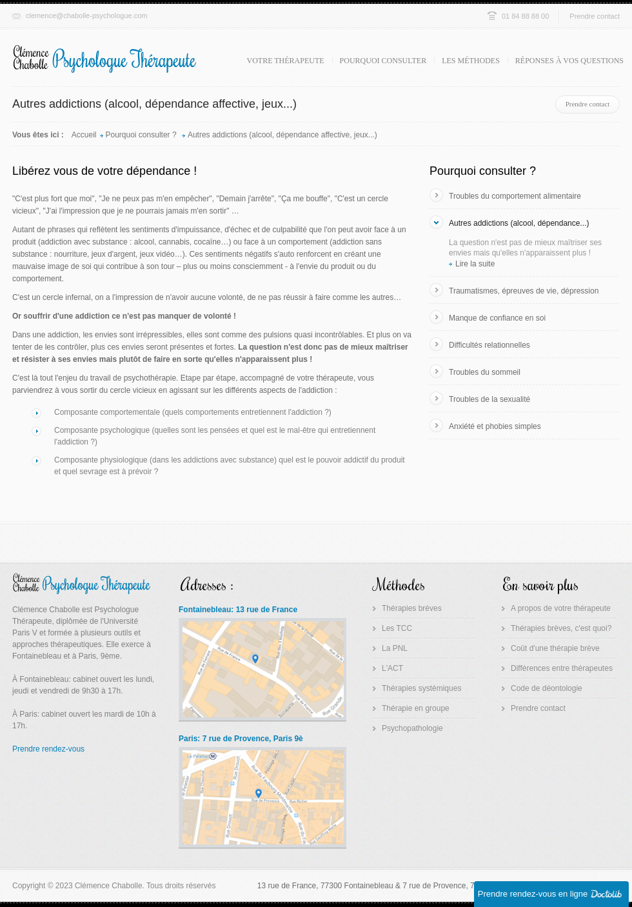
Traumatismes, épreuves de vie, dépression (523, 290)
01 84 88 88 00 (525, 16)
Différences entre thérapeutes (562, 668)
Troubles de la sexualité (489, 399)
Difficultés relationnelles (489, 345)
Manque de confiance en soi (497, 318)
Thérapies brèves (412, 608)
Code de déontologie (546, 688)
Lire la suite (475, 263)
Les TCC (397, 628)
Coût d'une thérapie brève (555, 648)
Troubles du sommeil (484, 372)
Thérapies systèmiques (421, 688)
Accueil (84, 134)
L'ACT (392, 668)
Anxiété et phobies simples (495, 426)
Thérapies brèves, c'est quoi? (561, 628)
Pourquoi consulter (383, 60)
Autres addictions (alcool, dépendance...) (519, 223)
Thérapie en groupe (415, 708)
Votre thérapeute (285, 60)
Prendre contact (594, 16)
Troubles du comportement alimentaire (515, 196)
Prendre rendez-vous (48, 748)
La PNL (395, 648)
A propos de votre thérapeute (561, 608)
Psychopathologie (412, 728)
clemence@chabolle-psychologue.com (87, 15)
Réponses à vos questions (569, 60)
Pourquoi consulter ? (142, 134)
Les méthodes (471, 60)
